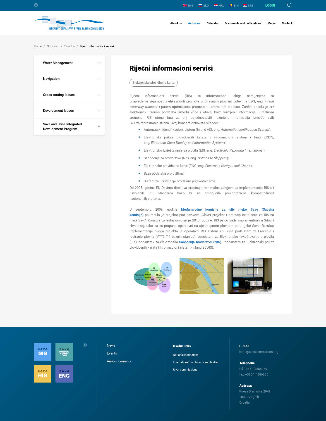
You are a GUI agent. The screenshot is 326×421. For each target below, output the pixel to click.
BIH (234, 5)
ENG (188, 5)
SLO (204, 5)
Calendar (212, 23)
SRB (248, 5)
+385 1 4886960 (255, 369)
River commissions (185, 369)
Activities (194, 23)
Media (272, 23)
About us (176, 23)
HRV (219, 5)
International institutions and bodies (196, 362)
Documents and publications (243, 23)
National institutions (186, 355)
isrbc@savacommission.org (258, 352)
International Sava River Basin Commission (69, 23)
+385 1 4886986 (256, 374)
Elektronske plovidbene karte (154, 82)
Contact (287, 23)
